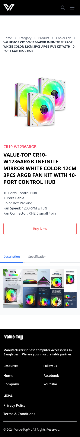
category (28, 38)
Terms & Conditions (19, 414)
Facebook (51, 375)
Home (7, 38)
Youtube (50, 384)
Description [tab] (11, 257)
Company (11, 384)
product (46, 38)
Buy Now (40, 228)
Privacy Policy (14, 405)
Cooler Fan (66, 38)
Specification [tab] (37, 257)
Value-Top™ (22, 429)
